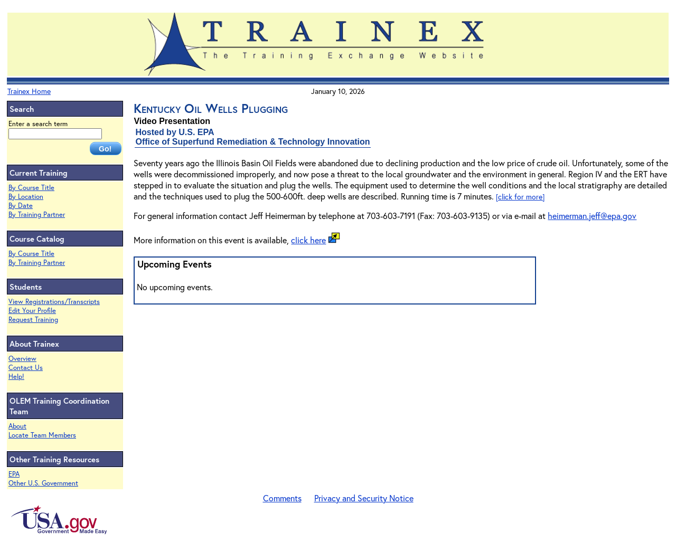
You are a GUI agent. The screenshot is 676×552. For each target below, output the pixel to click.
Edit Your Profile (32, 310)
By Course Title (31, 187)
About (17, 426)
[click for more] (520, 197)
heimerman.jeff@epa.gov (592, 215)
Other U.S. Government (43, 483)
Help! (16, 376)
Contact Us (25, 367)
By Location (25, 196)
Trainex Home (29, 91)
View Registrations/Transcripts (54, 301)
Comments (282, 497)
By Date (20, 205)
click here (308, 239)
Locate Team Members (42, 435)
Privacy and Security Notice (364, 497)
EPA (14, 474)
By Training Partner (36, 214)
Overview (22, 358)
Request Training (33, 319)
